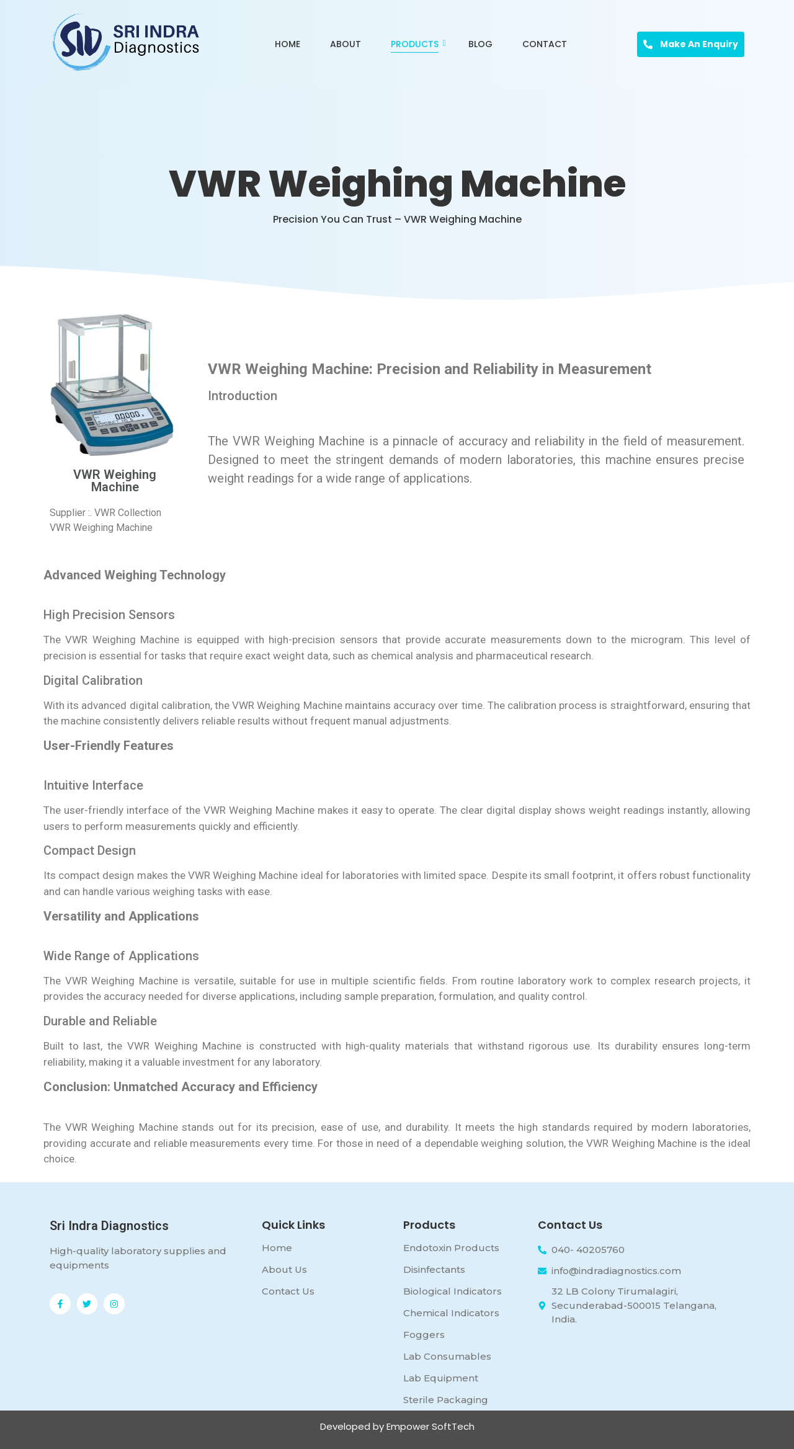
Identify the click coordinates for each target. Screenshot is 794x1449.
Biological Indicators (452, 1291)
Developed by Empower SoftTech (397, 1426)
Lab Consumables (447, 1356)
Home (287, 44)
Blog (480, 44)
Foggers (424, 1334)
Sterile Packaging (445, 1400)
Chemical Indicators (451, 1313)
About (345, 44)
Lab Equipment (440, 1378)
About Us (284, 1269)
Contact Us (288, 1291)
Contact (544, 44)
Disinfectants (434, 1269)
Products (417, 44)
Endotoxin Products (451, 1248)
